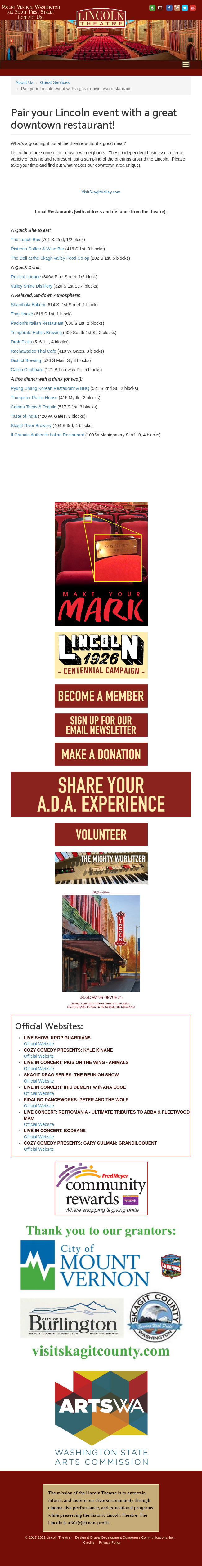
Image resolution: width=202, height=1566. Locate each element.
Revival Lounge (26, 276)
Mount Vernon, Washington (31, 7)
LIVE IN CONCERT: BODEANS (55, 1130)
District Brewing (26, 360)
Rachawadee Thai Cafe (33, 351)
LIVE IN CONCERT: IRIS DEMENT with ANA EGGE (75, 1087)
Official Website (39, 1043)
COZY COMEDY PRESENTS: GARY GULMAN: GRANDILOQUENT (90, 1142)
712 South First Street (30, 12)
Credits (88, 1542)
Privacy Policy (110, 1542)
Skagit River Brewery (31, 425)
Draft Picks (21, 341)
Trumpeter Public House (34, 397)
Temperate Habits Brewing (36, 332)
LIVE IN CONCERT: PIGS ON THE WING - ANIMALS (76, 1062)
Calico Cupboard (27, 369)
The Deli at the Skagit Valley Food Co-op (50, 258)
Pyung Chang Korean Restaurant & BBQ (50, 388)
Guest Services (55, 82)
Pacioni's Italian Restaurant (37, 323)
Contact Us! (31, 17)
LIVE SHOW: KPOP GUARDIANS (57, 1037)
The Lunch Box (26, 239)
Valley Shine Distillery (31, 286)
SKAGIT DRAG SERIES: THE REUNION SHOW (71, 1074)
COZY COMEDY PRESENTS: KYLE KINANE (68, 1050)
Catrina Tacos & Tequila (33, 406)
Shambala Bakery (28, 304)
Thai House (22, 313)
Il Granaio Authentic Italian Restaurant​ (47, 434)
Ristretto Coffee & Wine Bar (38, 248)
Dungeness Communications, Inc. (149, 1537)
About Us (25, 82)
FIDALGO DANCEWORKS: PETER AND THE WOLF (76, 1099)
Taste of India (24, 416)
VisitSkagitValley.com (101, 192)
